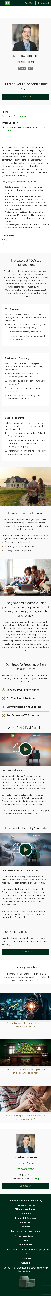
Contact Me (26, 97)
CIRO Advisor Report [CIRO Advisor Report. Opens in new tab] (25, 1209)
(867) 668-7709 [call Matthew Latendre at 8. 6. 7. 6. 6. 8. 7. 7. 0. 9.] (25, 1169)
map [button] (9, 131)
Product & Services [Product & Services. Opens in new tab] (25, 1218)
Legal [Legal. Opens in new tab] (25, 1240)
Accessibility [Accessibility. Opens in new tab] (25, 1245)
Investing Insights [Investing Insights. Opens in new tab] (25, 1205)
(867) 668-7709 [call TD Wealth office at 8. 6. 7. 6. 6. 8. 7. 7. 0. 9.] (22, 116)
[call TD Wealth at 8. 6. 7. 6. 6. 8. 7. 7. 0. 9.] (30, 3)
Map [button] (37, 1179)
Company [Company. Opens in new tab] (25, 1214)
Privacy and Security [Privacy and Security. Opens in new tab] (26, 1236)
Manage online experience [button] (25, 1231)
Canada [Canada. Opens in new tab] (25, 1263)
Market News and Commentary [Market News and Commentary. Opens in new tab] (25, 1201)
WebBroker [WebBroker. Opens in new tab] (25, 1222)
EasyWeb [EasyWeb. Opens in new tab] (25, 1227)
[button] (20, 690)
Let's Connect (25, 952)
